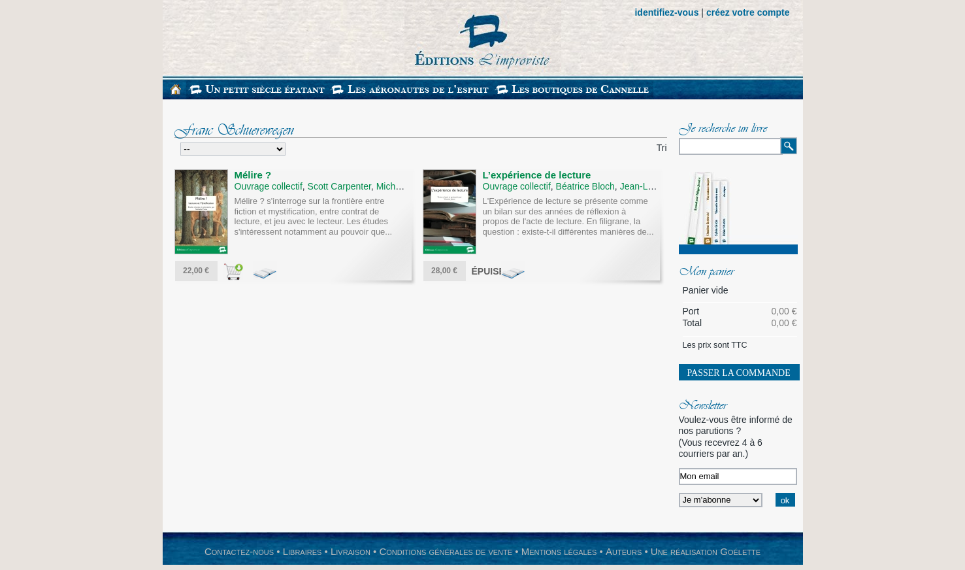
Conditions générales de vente (445, 551)
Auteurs (624, 551)
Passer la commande (739, 373)
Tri (662, 147)
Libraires (302, 551)
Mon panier (706, 272)
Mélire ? (253, 174)
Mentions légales (559, 551)
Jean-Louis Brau (653, 186)
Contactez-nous (239, 551)
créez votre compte (748, 12)
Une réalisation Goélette (706, 551)
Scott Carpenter (339, 186)
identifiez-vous (666, 12)
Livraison (350, 551)
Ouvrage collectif (269, 186)
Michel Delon (402, 186)
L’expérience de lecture (537, 174)
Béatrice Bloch (585, 186)
